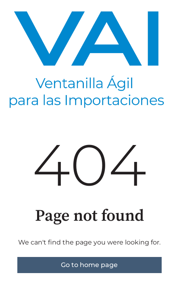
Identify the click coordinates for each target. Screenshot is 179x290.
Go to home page (89, 265)
